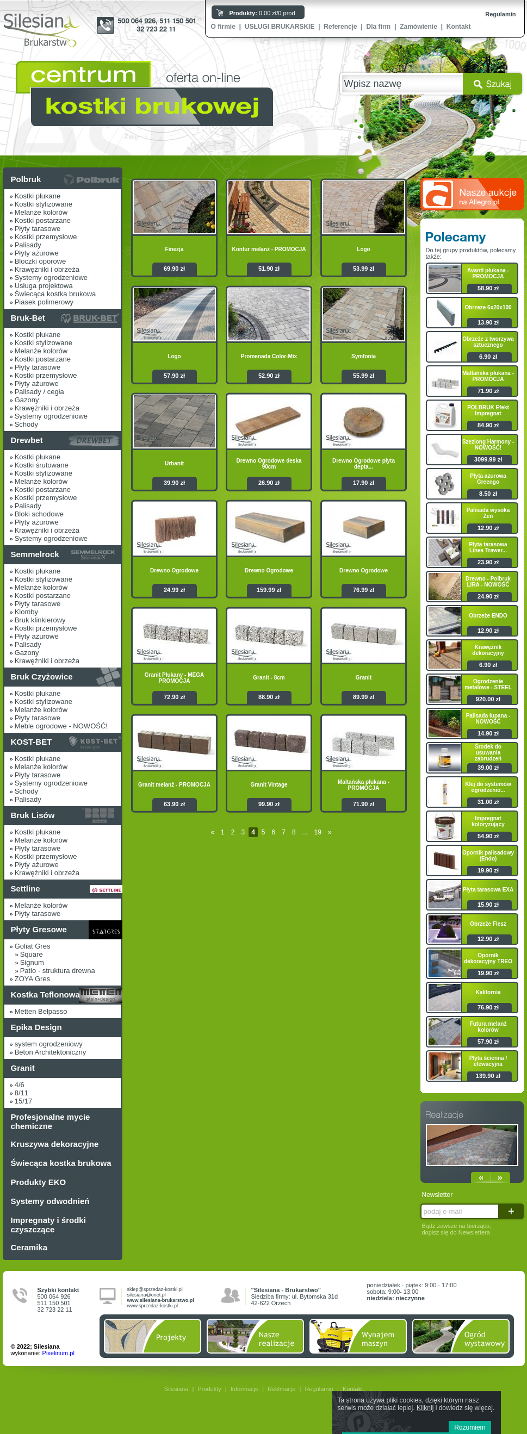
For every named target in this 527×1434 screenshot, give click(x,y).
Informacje (244, 1389)
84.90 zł (488, 425)
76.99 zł (363, 590)
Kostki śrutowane (42, 465)
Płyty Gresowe (39, 929)
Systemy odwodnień (50, 1201)
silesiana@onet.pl (146, 1295)
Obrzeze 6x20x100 (487, 307)
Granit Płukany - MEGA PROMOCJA (174, 678)
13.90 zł (488, 322)
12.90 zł (488, 528)
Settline (25, 888)
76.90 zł (488, 1007)
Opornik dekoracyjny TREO (488, 958)
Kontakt (459, 26)
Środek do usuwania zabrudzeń (488, 753)
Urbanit (174, 463)
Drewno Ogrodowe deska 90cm (268, 464)
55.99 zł (363, 375)
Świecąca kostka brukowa (55, 294)
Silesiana (176, 1389)
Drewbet (27, 440)
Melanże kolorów (41, 212)
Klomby (26, 612)
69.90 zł (174, 268)
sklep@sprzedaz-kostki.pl (155, 1289)
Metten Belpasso (41, 1011)
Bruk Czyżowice (42, 676)
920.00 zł (488, 699)
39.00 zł (488, 767)
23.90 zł (488, 562)
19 (317, 832)
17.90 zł (363, 482)
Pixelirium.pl (58, 1353)
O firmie (223, 26)
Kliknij (425, 1408)
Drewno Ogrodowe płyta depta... (363, 464)
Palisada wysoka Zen (488, 513)
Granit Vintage (268, 785)
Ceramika (29, 1247)
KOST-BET (31, 741)
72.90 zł (174, 697)
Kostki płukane (38, 196)
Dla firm (379, 26)
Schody (26, 424)
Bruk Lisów (33, 815)
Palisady (28, 245)
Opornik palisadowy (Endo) (488, 856)
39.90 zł (174, 482)
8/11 (21, 1093)
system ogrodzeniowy (49, 1044)
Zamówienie (418, 26)
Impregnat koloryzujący (488, 821)
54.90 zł (488, 836)
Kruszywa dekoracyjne (55, 1144)
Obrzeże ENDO (488, 616)
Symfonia (363, 356)
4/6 (19, 1085)
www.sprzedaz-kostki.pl (152, 1305)
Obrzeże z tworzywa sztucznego (487, 342)
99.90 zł (269, 804)
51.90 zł (269, 268)
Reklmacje (281, 1389)
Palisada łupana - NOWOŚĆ (488, 719)
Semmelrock (35, 554)
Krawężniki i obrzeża (47, 269)
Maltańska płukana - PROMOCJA (363, 785)
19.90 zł (488, 870)
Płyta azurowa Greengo (488, 479)
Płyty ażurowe (37, 253)
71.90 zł (363, 804)
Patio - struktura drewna (57, 971)
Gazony (27, 400)
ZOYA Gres (33, 979)
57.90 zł (174, 375)
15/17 (24, 1101)
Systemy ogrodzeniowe (51, 277)
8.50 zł (488, 493)
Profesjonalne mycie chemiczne (50, 1121)
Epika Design (36, 1027)
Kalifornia (487, 992)
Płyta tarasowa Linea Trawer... (488, 547)
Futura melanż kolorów (488, 1027)
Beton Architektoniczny (50, 1052)
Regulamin (500, 14)
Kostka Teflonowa (45, 994)
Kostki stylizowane (43, 204)
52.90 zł (269, 375)
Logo (363, 249)
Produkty (209, 1389)
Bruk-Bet (28, 317)
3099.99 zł (488, 459)
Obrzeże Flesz (488, 924)
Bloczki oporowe (40, 261)
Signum (32, 962)
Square (31, 954)
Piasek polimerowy (44, 302)
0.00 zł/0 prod (262, 13)
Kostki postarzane (43, 220)
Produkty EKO (38, 1182)
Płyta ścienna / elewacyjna (488, 1061)
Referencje (340, 26)
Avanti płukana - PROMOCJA (488, 273)
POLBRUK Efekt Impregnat (488, 410)
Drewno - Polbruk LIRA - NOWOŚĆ (488, 582)
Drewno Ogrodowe (174, 570)
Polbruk (26, 179)
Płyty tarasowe (38, 229)
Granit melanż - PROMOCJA (174, 785)
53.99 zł (363, 268)
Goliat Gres (33, 946)
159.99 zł (269, 590)
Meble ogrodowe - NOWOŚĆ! (61, 726)
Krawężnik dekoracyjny (488, 650)
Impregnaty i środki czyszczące (48, 1224)
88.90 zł (269, 697)
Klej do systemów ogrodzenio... (488, 787)
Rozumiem (469, 1427)
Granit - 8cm (268, 678)
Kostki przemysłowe (46, 237)
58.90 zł (488, 288)
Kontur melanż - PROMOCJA (269, 249)
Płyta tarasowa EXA (488, 890)
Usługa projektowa (44, 286)
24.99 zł (174, 590)
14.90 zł (488, 733)
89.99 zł (363, 697)
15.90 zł (488, 904)
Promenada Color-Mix (269, 356)
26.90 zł (269, 482)
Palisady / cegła (39, 392)
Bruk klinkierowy (40, 620)
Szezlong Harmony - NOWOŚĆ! (488, 445)
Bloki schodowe (39, 514)
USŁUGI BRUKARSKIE (280, 26)
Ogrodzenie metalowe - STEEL (488, 684)
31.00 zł (488, 802)
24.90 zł (488, 596)
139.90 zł (488, 1076)
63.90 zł (174, 804)
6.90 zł (488, 356)
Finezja (174, 249)
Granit (23, 1068)
